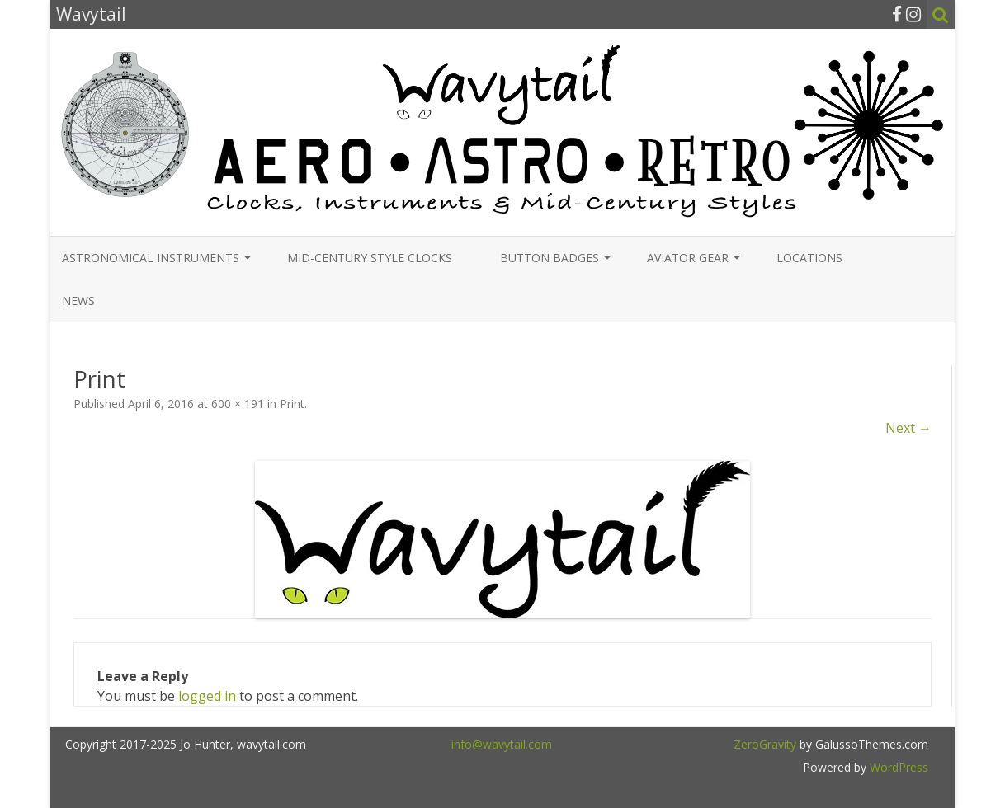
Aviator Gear (688, 257)
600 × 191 (237, 403)
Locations (809, 257)
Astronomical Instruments (150, 257)
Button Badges (549, 257)
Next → (908, 428)
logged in (207, 696)
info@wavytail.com (501, 744)
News (78, 300)
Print (292, 403)
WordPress (897, 767)
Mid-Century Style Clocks (369, 257)
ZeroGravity (765, 744)
